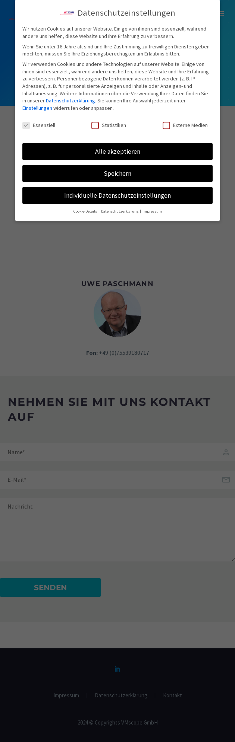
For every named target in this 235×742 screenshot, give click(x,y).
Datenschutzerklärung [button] (120, 208)
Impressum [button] (152, 208)
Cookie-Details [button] (85, 208)
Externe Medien (185, 121)
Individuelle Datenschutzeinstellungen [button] (117, 192)
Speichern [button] (117, 170)
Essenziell (38, 121)
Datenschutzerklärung (70, 96)
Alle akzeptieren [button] (117, 148)
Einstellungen (37, 104)
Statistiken (108, 121)
